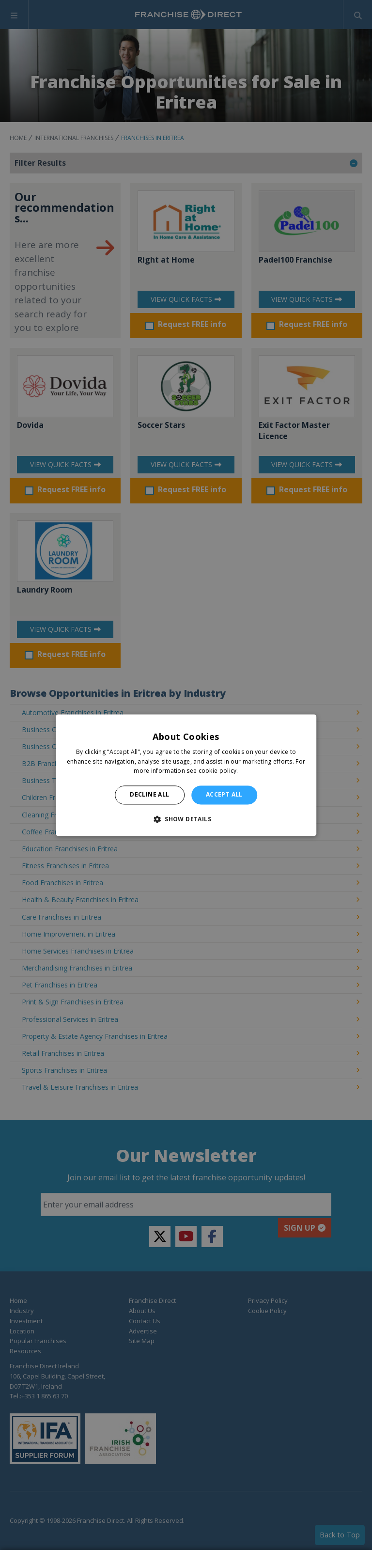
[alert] (186, 775)
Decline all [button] (149, 795)
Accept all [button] (224, 795)
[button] (186, 819)
